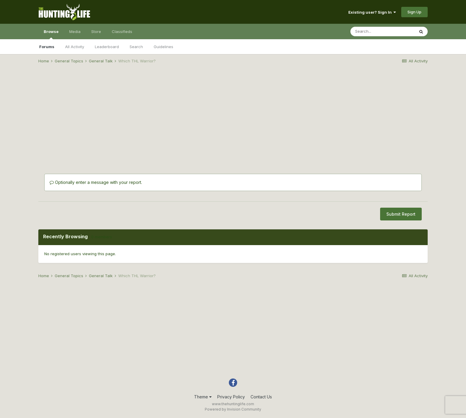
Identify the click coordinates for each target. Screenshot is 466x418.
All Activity (74, 46)
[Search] (382, 31)
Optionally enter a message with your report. (96, 182)
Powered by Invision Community (233, 409)
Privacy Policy (231, 396)
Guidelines (163, 46)
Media (75, 31)
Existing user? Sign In (372, 12)
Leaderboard (107, 46)
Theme (203, 396)
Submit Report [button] (400, 214)
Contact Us (261, 396)
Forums (46, 46)
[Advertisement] (233, 114)
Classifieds (122, 31)
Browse (51, 34)
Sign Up (414, 12)
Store (96, 31)
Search (136, 46)
